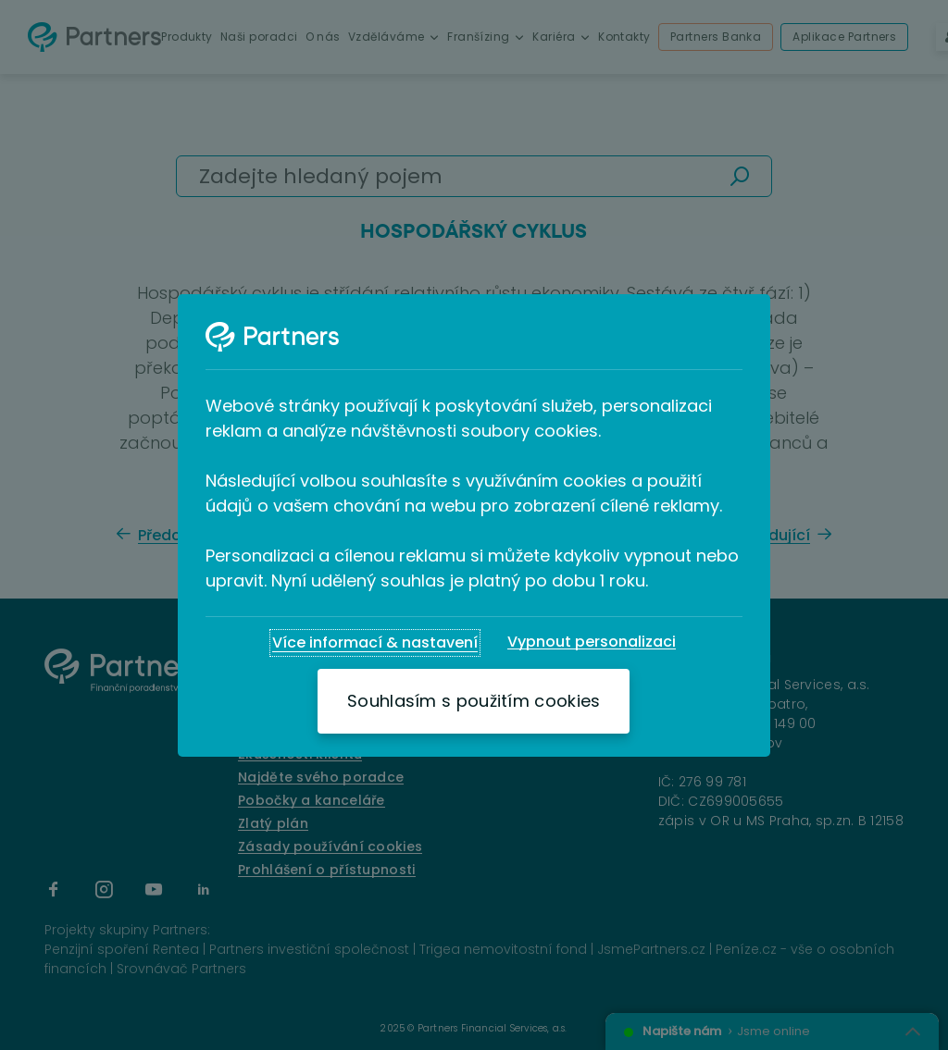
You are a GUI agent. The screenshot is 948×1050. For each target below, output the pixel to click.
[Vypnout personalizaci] (591, 642)
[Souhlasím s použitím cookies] (474, 701)
